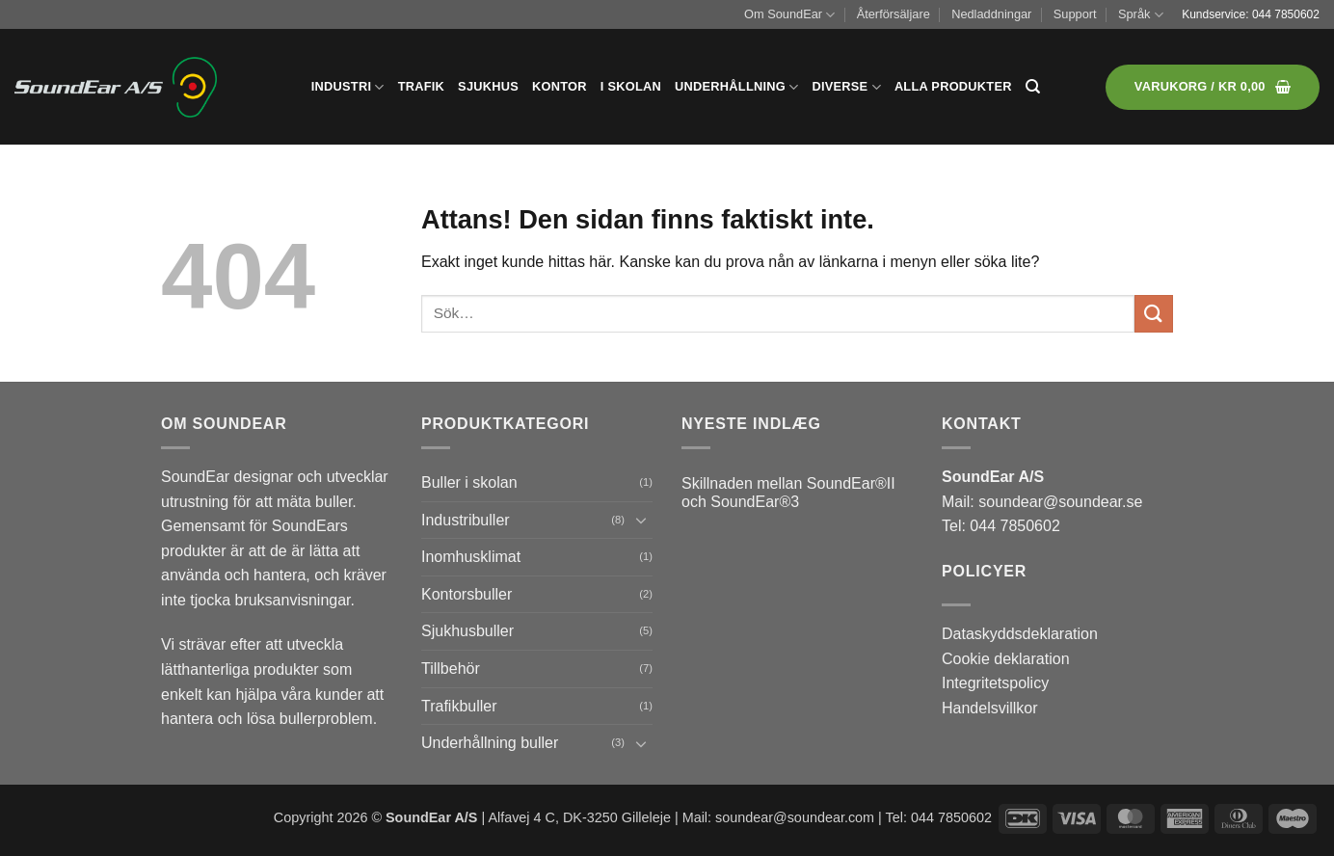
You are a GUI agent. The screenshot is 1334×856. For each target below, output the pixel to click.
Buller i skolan (469, 482)
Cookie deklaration (1006, 659)
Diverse (846, 87)
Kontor (559, 86)
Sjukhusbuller (467, 631)
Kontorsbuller (466, 594)
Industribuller (465, 520)
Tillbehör (450, 668)
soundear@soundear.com (794, 817)
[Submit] (1153, 314)
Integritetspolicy (995, 683)
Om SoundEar (789, 15)
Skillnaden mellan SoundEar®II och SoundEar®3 (788, 492)
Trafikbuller (459, 706)
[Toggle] (641, 519)
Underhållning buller (489, 743)
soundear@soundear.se (1060, 502)
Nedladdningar (991, 14)
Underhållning (736, 87)
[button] (1212, 87)
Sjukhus (488, 86)
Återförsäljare (893, 14)
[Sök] (1033, 86)
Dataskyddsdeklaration (1020, 634)
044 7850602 (1286, 14)
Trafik (421, 86)
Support (1075, 14)
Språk (1140, 15)
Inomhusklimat (470, 556)
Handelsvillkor (990, 708)
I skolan (630, 86)
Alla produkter (953, 86)
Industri (348, 87)
